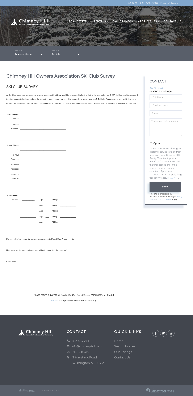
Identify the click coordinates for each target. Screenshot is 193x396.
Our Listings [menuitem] (123, 352)
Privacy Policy (172, 178)
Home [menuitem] (118, 341)
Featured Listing (25, 55)
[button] (80, 380)
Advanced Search (96, 380)
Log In (166, 3)
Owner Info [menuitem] (122, 21)
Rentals (57, 55)
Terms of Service (173, 200)
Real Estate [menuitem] (78, 21)
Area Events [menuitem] (147, 21)
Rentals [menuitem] (100, 21)
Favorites (152, 3)
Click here (54, 300)
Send (165, 187)
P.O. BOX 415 (78, 352)
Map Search (117, 380)
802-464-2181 (135, 3)
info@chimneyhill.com (85, 346)
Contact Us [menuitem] (172, 21)
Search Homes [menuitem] (124, 346)
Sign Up (174, 3)
